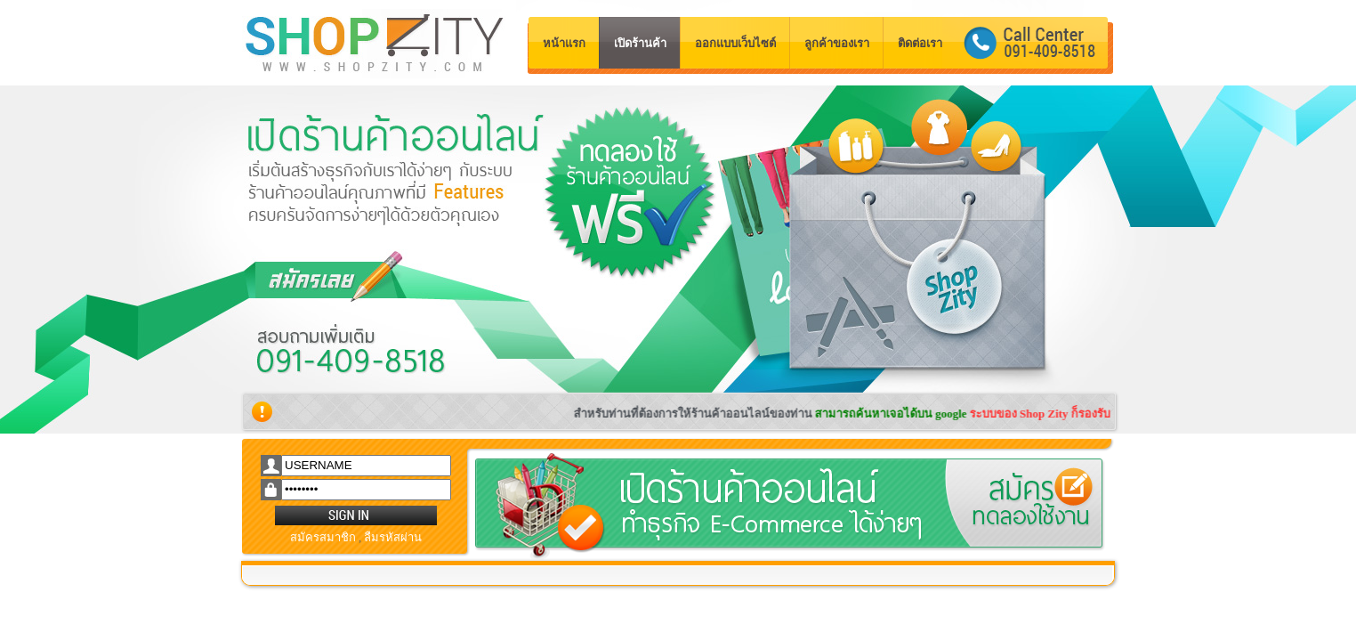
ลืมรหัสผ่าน (393, 537)
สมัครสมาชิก (323, 537)
